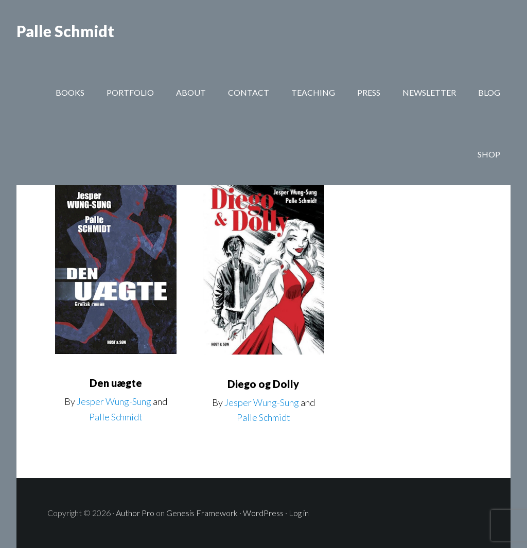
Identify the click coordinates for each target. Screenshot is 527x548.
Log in (299, 513)
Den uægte (116, 383)
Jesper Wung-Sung (114, 401)
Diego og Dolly (263, 384)
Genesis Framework (202, 513)
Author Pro (135, 513)
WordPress (263, 513)
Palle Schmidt (65, 31)
